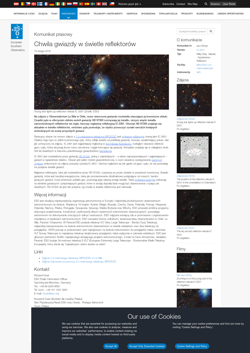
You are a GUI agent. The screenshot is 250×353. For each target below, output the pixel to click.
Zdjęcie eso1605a (186, 118)
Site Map (193, 3)
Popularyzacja (168, 13)
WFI (199, 72)
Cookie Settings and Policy (192, 346)
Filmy (54, 13)
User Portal (229, 3)
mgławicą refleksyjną (133, 136)
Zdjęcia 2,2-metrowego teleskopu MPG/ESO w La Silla (72, 258)
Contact (180, 3)
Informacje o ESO (24, 13)
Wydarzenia (148, 13)
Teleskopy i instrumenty (108, 13)
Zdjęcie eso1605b (186, 175)
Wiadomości (69, 15)
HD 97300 (84, 156)
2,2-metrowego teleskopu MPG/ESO (96, 136)
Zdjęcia (42, 13)
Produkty (187, 13)
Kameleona (105, 150)
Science (215, 3)
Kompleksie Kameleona (118, 143)
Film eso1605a (184, 275)
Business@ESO (205, 13)
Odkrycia (132, 13)
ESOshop (84, 13)
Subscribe (168, 3)
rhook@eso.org (51, 293)
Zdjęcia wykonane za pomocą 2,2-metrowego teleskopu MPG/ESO (79, 261)
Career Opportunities (230, 13)
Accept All (111, 346)
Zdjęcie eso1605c (186, 227)
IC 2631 (201, 49)
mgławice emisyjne (145, 179)
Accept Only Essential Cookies (146, 346)
